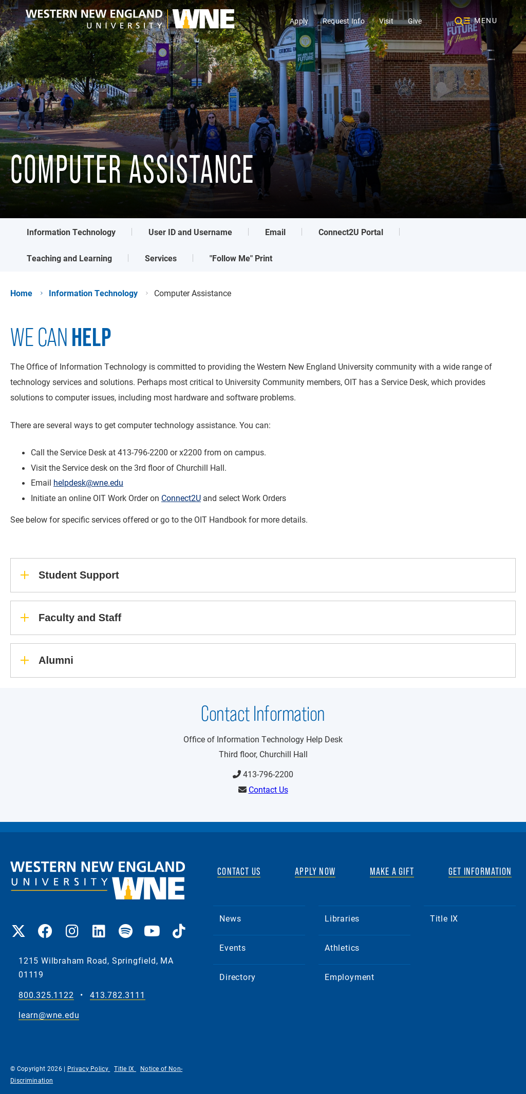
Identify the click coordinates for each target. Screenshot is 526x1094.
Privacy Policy (88, 1068)
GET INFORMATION (480, 871)
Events (232, 947)
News (230, 918)
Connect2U (181, 498)
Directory (237, 976)
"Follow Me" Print (241, 258)
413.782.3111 (117, 995)
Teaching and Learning (69, 258)
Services (161, 258)
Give (415, 21)
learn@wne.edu (48, 1015)
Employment (349, 976)
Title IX (444, 918)
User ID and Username (190, 231)
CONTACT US (238, 871)
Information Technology (71, 231)
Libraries (342, 918)
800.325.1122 (46, 995)
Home (21, 293)
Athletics (342, 947)
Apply (299, 21)
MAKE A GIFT (392, 871)
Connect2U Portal (350, 231)
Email (275, 231)
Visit (386, 21)
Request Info (344, 21)
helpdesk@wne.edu (88, 482)
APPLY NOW (315, 871)
